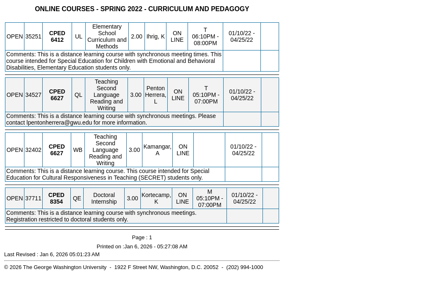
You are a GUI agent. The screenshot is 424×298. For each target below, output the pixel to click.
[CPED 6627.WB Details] (57, 153)
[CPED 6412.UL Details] (57, 39)
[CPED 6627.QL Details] (57, 98)
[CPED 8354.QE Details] (56, 201)
